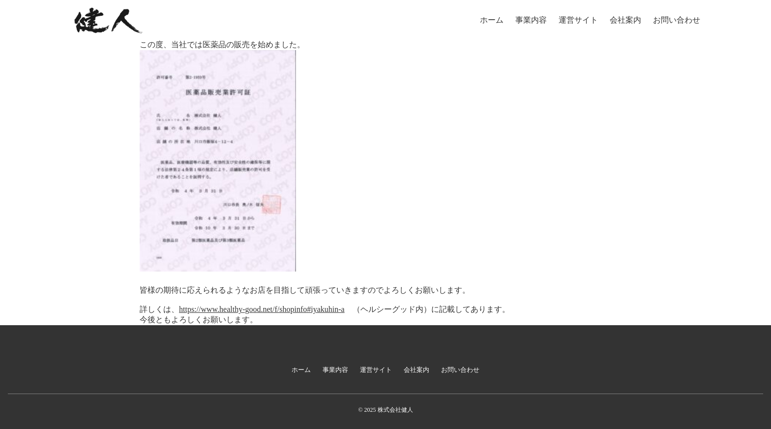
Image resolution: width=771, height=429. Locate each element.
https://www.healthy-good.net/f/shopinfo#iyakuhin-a (262, 309)
